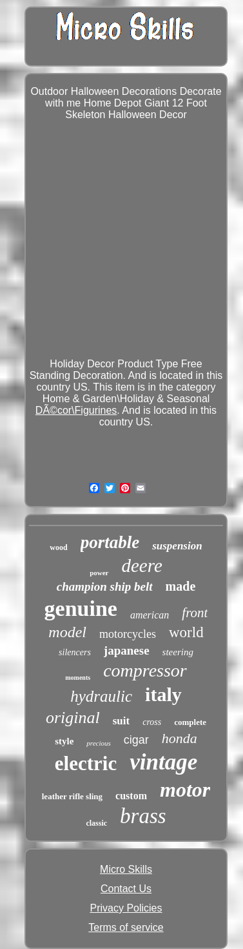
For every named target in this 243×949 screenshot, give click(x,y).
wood (58, 547)
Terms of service (125, 927)
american (149, 614)
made (181, 586)
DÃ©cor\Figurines (76, 410)
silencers (75, 652)
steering (177, 652)
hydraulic (101, 696)
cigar (136, 739)
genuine (80, 608)
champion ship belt (105, 586)
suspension (177, 546)
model (67, 632)
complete (190, 722)
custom (131, 795)
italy (163, 694)
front (195, 612)
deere (142, 565)
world (186, 632)
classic (96, 823)
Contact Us (126, 888)
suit (121, 721)
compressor (145, 670)
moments (77, 677)
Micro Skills (126, 869)
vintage (163, 762)
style (64, 741)
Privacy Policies (126, 908)
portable (110, 542)
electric (86, 763)
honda (179, 738)
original (73, 717)
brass (143, 816)
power (99, 573)
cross (151, 722)
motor (185, 789)
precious (98, 743)
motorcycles (127, 634)
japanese (127, 650)
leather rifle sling (72, 796)
